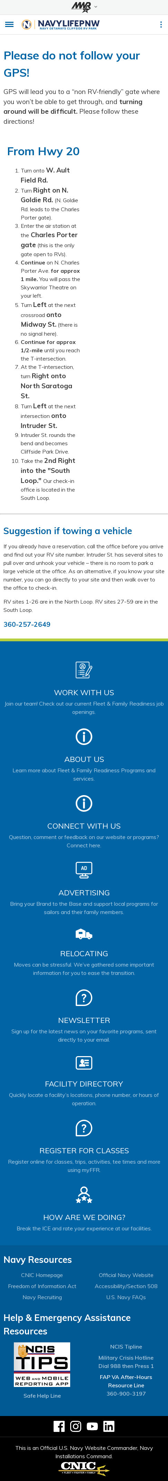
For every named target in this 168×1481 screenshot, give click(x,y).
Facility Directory (84, 1084)
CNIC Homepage (42, 1275)
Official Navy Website (126, 1275)
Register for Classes (84, 1150)
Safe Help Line (42, 1395)
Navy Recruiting (42, 1297)
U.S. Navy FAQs (126, 1297)
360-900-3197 (126, 1393)
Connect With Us (84, 826)
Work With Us (84, 692)
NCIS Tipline (126, 1346)
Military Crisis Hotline (126, 1357)
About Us (84, 759)
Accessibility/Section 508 (126, 1286)
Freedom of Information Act (42, 1286)
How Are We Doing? (84, 1217)
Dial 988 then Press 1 (126, 1365)
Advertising (84, 892)
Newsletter (84, 1020)
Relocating (84, 953)
